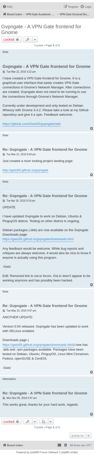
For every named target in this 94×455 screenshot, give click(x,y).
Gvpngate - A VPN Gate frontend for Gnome (41, 29)
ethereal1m (9, 379)
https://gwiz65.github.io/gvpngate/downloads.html (38, 239)
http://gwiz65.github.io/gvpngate (25, 170)
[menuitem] (8, 7)
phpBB (34, 452)
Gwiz (5, 52)
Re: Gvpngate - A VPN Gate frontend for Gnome (45, 149)
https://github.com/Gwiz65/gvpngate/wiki (32, 124)
